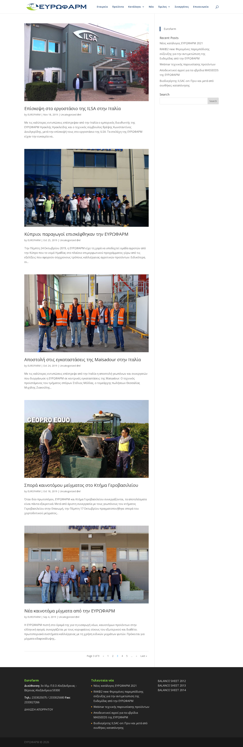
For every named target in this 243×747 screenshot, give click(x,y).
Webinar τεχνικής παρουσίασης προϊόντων (187, 64)
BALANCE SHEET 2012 (172, 681)
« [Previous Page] (103, 656)
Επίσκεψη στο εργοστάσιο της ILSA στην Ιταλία (72, 108)
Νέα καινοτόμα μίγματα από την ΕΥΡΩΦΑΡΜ (69, 611)
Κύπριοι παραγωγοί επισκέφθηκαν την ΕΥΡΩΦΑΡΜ (76, 234)
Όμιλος (162, 7)
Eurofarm (170, 29)
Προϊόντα (118, 7)
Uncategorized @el (71, 114)
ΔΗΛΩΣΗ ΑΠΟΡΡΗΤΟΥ (38, 709)
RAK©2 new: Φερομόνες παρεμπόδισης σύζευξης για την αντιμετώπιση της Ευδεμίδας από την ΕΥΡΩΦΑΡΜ (185, 53)
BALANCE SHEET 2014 (172, 690)
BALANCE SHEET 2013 (172, 685)
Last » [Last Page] (143, 656)
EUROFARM (34, 114)
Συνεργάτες (182, 7)
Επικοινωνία (201, 7)
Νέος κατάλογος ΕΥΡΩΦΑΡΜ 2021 (181, 43)
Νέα (151, 7)
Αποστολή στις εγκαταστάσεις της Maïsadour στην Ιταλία (82, 359)
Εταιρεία (102, 7)
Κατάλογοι (134, 7)
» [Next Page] (136, 656)
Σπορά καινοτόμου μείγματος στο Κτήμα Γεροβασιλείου (81, 485)
